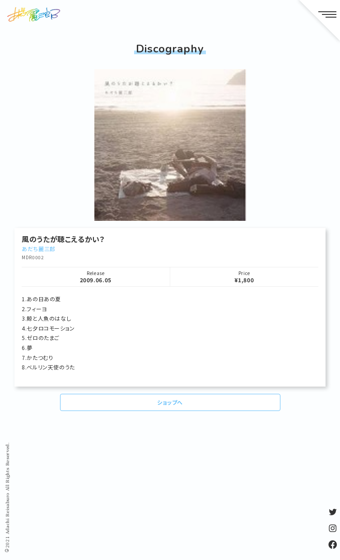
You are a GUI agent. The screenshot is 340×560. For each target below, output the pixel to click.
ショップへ (169, 402)
